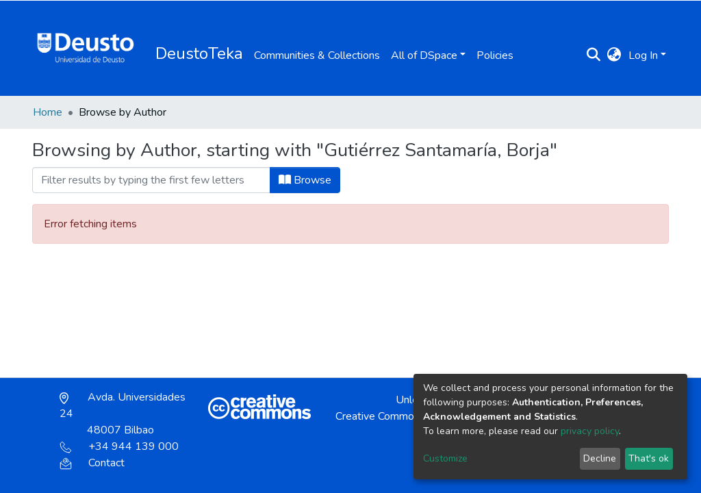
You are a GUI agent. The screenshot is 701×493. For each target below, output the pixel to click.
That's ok (648, 458)
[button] (614, 55)
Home (47, 112)
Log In (643, 55)
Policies (494, 55)
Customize (445, 458)
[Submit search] (594, 55)
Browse (305, 180)
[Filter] (151, 180)
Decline (599, 458)
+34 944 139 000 (119, 446)
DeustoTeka (199, 53)
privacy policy (590, 431)
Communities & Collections (317, 55)
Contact (92, 462)
